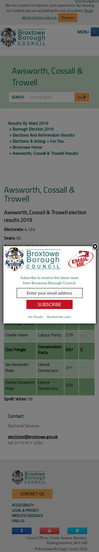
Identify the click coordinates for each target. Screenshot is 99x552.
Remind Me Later (59, 317)
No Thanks (35, 317)
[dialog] (49, 285)
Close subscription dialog (95, 247)
